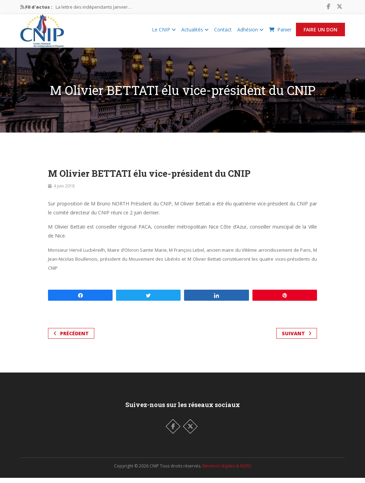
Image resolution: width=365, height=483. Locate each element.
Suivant (296, 338)
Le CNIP (164, 32)
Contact (223, 32)
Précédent (71, 338)
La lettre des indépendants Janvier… (94, 7)
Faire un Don (320, 32)
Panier (280, 32)
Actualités (195, 32)
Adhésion (250, 32)
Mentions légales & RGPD (226, 471)
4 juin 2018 (64, 191)
